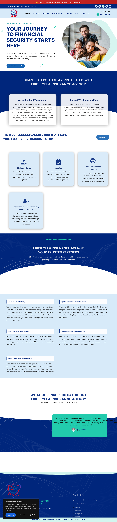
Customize (11, 515)
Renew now (62, 2)
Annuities (68, 13)
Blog (76, 13)
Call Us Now (105, 12)
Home (27, 13)
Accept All (31, 515)
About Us (36, 13)
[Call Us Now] (98, 14)
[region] (21, 509)
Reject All (21, 515)
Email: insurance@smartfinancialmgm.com (21, 6)
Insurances (57, 13)
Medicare (45, 13)
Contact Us (86, 13)
